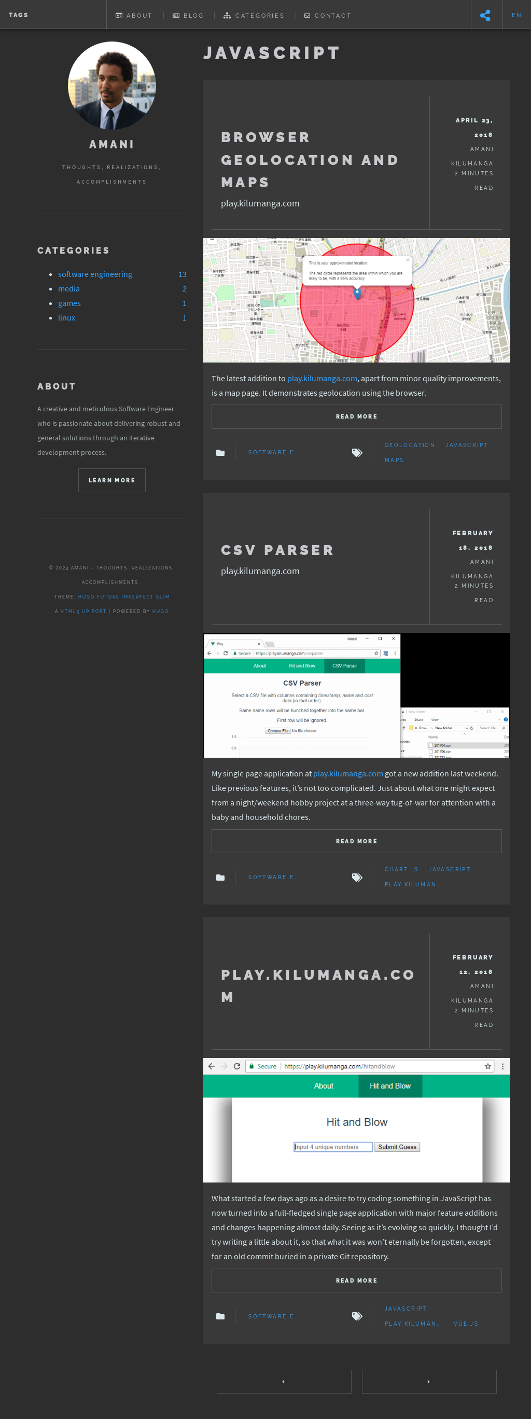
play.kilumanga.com (322, 378)
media (69, 288)
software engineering (95, 274)
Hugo (160, 611)
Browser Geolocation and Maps (311, 159)
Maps (394, 460)
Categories (254, 15)
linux (66, 317)
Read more (357, 417)
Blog (188, 15)
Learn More (112, 480)
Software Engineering (273, 452)
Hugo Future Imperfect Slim (124, 597)
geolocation (410, 445)
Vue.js (466, 1324)
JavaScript (466, 445)
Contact (328, 15)
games (69, 303)
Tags (19, 15)
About (134, 15)
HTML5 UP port (84, 611)
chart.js (401, 869)
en (517, 15)
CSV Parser (278, 550)
